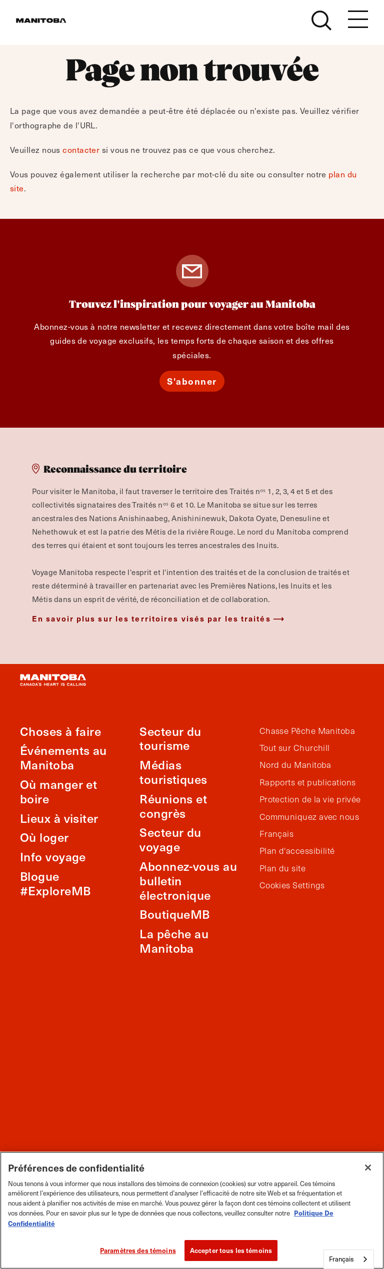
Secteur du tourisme (171, 738)
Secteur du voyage (171, 839)
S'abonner (192, 381)
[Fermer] (368, 1168)
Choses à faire (60, 731)
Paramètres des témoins (138, 1250)
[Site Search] (321, 26)
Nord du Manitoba (296, 765)
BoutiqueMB (175, 914)
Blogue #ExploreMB (55, 883)
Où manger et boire (58, 791)
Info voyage (53, 856)
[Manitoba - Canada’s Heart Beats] (53, 26)
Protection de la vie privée (310, 799)
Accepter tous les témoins (231, 1250)
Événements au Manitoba (63, 757)
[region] (192, 1210)
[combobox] (349, 1259)
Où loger (44, 837)
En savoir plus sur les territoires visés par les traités (151, 618)
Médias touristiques (173, 771)
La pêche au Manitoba (174, 940)
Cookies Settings (292, 885)
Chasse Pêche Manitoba (307, 731)
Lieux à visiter (59, 818)
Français (277, 834)
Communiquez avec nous (309, 817)
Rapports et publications (308, 782)
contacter (81, 149)
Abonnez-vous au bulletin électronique (188, 880)
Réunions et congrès (173, 805)
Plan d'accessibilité (297, 851)
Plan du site (283, 868)
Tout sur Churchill (295, 748)
